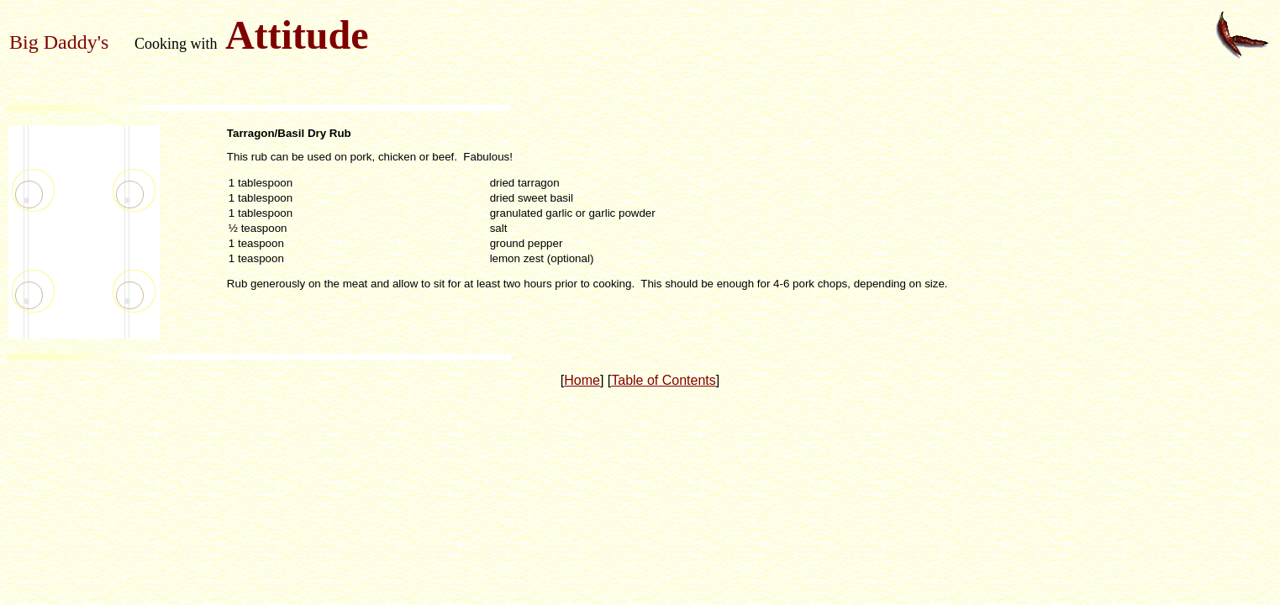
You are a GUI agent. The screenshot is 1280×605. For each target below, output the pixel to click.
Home (582, 380)
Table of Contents (663, 380)
